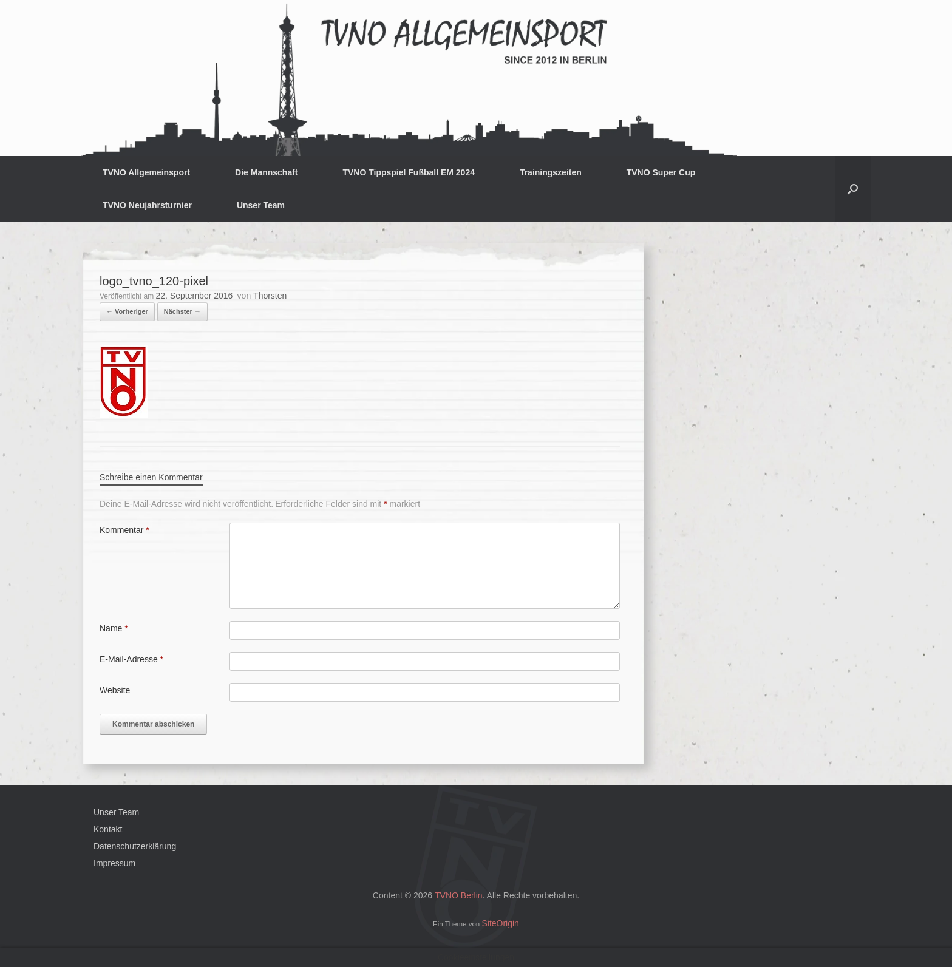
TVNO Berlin (459, 895)
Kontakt (107, 829)
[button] (853, 189)
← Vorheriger (127, 311)
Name (114, 628)
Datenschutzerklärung (134, 846)
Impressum (114, 863)
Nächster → (182, 311)
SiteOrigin (499, 923)
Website (115, 690)
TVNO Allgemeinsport (146, 172)
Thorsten (270, 295)
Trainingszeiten (551, 172)
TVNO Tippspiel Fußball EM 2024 (408, 172)
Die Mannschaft (266, 172)
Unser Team (261, 205)
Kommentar (124, 530)
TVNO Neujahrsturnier (147, 205)
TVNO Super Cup (661, 172)
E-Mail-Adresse (131, 659)
